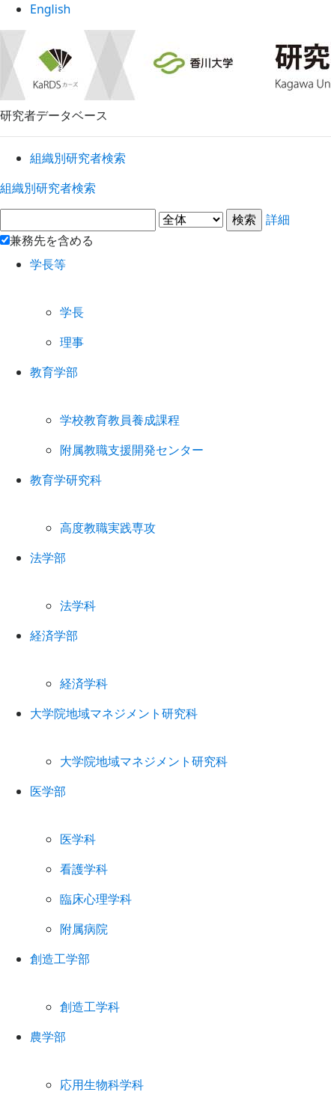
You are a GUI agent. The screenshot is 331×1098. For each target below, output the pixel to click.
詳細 (165, 223)
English (166, 14)
